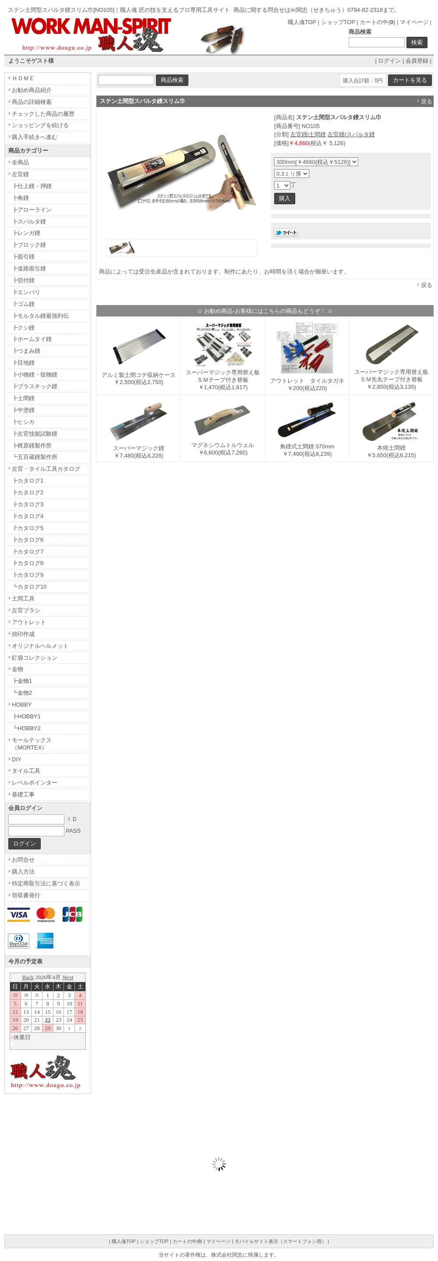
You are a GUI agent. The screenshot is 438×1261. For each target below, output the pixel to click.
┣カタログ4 (27, 516)
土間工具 (23, 598)
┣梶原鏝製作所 (32, 445)
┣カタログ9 (27, 575)
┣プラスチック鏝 (34, 386)
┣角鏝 (20, 198)
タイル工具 (26, 770)
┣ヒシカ (23, 422)
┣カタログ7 (27, 551)
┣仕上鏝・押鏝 (32, 186)
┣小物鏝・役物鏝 (34, 374)
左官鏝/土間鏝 (308, 134)
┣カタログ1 (27, 480)
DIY (16, 759)
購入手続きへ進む (34, 137)
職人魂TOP (302, 22)
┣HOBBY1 (26, 716)
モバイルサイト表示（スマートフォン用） (280, 1241)
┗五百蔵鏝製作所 (34, 457)
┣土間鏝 (23, 398)
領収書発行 (26, 895)
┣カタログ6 (27, 539)
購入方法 (23, 871)
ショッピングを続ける (40, 125)
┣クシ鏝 (23, 327)
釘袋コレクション (34, 657)
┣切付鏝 (23, 280)
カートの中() (377, 22)
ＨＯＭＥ (23, 78)
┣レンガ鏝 (26, 233)
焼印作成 (23, 634)
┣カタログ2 (27, 492)
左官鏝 (20, 174)
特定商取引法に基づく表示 (46, 883)
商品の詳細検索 (32, 102)
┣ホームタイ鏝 (32, 339)
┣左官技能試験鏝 (34, 433)
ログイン (389, 60)
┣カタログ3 (27, 504)
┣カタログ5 (27, 528)
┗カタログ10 (29, 586)
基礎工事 (23, 794)
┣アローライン (32, 209)
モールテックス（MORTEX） (32, 744)
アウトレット (29, 622)
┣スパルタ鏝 (29, 221)
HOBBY (22, 704)
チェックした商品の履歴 (43, 113)
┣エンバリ (26, 292)
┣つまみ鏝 (26, 351)
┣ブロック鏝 (29, 245)
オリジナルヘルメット (40, 646)
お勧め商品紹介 (32, 90)
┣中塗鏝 (23, 410)
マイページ (414, 22)
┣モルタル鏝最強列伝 (40, 316)
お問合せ (23, 859)
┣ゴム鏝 (23, 304)
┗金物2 (22, 692)
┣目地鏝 (23, 362)
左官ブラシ (26, 610)
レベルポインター (34, 782)
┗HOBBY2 (26, 728)
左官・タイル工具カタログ (46, 468)
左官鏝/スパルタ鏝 (351, 134)
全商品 (20, 162)
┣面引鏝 (23, 256)
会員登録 (417, 60)
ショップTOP (338, 22)
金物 (17, 669)
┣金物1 (22, 681)
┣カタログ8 (27, 563)
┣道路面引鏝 (29, 268)
